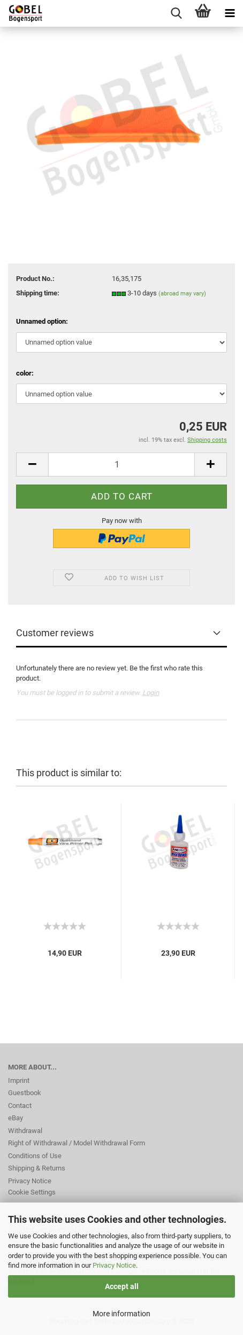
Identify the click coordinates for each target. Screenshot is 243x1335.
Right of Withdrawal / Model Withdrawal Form (76, 1143)
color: (25, 373)
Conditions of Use (35, 1156)
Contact (20, 1106)
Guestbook (24, 1093)
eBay (15, 1118)
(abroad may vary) (182, 293)
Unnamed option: (42, 321)
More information (121, 1313)
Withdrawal (25, 1131)
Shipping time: (37, 293)
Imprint (18, 1080)
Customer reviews (55, 632)
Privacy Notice (114, 1265)
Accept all (122, 1286)
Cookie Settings (32, 1192)
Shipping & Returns (36, 1168)
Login (150, 693)
